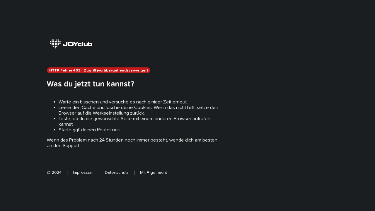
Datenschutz (117, 172)
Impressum (83, 172)
